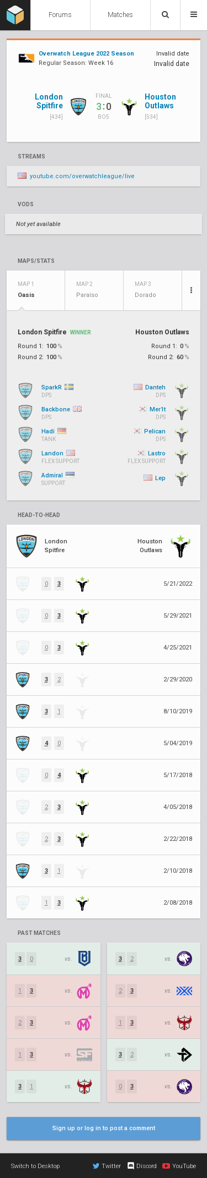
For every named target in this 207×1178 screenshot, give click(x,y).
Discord (141, 1166)
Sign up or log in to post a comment (103, 1128)
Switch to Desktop (35, 1166)
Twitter (107, 1166)
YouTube (179, 1166)
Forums (60, 15)
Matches (120, 15)
